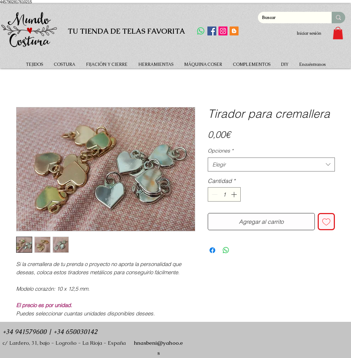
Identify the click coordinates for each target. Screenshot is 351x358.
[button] (338, 33)
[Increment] (235, 194)
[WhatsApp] (200, 30)
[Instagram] (222, 30)
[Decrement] (214, 194)
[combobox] (271, 164)
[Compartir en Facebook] (212, 250)
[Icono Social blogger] (234, 30)
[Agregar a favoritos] (326, 221)
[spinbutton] (224, 194)
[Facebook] (211, 30)
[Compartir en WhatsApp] (226, 250)
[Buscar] (289, 18)
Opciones (220, 150)
